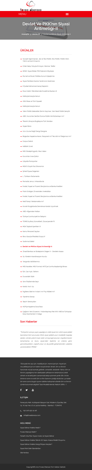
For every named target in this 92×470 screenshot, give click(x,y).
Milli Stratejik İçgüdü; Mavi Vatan (34, 151)
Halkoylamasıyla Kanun (31, 96)
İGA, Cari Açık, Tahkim (31, 271)
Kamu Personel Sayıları (31, 231)
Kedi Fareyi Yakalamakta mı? (33, 201)
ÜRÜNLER (36, 34)
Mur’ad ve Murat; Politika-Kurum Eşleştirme (38, 76)
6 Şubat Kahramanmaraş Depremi (35, 86)
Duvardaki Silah (28, 276)
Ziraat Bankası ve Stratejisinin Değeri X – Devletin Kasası (43, 251)
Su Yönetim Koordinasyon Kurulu (35, 256)
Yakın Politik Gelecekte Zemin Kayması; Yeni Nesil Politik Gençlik (46, 111)
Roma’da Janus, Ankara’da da (33, 181)
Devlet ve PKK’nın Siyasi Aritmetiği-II (37, 246)
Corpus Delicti (28, 141)
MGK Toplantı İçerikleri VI (32, 226)
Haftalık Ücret (28, 146)
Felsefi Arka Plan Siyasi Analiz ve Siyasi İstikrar (37, 436)
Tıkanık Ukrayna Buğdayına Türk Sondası (37, 121)
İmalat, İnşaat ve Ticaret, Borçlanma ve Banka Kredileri (42, 186)
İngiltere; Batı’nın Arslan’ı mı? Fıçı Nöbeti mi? (39, 291)
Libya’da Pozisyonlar (30, 161)
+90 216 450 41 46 (30, 410)
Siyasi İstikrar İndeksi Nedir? (30, 428)
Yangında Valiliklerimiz (31, 261)
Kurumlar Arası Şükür (31, 156)
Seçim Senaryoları (29, 302)
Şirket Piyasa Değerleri (31, 171)
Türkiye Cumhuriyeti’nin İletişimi (34, 216)
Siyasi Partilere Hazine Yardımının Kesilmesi (39, 81)
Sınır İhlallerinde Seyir (31, 281)
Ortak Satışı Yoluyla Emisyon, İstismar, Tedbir (39, 66)
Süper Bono (27, 126)
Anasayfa (25, 34)
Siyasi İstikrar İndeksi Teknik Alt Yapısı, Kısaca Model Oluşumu (42, 440)
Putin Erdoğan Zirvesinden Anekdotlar (37, 191)
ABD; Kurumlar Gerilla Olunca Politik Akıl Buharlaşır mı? (43, 116)
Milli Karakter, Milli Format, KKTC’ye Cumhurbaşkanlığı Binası (45, 266)
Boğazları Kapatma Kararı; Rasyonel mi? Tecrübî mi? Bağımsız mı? (47, 136)
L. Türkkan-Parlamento (31, 176)
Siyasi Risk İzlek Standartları (30, 448)
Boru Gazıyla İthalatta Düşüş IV (34, 236)
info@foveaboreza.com (32, 415)
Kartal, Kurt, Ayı (28, 286)
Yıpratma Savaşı (28, 297)
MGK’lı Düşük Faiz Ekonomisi (33, 166)
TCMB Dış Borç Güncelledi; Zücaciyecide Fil (39, 221)
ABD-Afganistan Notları (31, 211)
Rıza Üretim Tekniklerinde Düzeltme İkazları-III (40, 91)
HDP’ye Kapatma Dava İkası (33, 307)
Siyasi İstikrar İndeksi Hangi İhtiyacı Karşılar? (36, 444)
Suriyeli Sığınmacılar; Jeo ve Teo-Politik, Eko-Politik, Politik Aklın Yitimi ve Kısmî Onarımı (46, 60)
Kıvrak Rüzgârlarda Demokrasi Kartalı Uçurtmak (40, 206)
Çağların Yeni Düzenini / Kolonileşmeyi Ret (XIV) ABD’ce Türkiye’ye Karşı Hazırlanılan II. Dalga (47, 313)
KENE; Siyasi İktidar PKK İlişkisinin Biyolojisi (38, 71)
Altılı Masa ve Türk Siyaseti (32, 101)
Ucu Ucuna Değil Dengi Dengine (35, 131)
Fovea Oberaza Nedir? (28, 432)
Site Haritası (24, 453)
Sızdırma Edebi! (28, 241)
